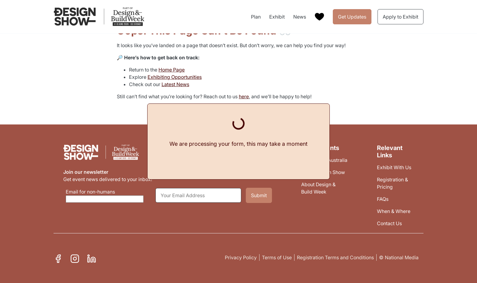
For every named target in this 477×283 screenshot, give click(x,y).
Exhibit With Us (394, 167)
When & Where (393, 211)
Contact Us (389, 223)
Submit (259, 195)
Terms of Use (277, 257)
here (244, 96)
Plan (256, 17)
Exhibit (277, 17)
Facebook (58, 258)
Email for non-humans (90, 192)
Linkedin (91, 258)
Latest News (175, 84)
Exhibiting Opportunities (175, 77)
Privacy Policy (241, 257)
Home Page (171, 70)
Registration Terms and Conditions (335, 257)
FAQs (382, 199)
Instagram (74, 258)
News (299, 17)
